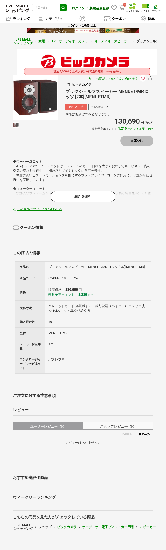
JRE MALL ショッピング (23, 41)
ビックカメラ (67, 527)
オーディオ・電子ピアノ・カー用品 (108, 527)
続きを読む (83, 196)
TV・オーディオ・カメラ (70, 41)
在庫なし (137, 140)
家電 (42, 41)
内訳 (150, 128)
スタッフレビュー (118, 426)
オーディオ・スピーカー (112, 41)
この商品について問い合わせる (115, 79)
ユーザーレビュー (48, 426)
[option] (35, 97)
